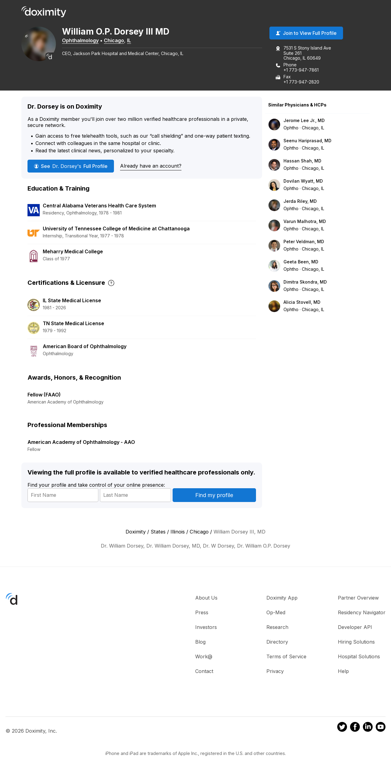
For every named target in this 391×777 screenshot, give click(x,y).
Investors (206, 627)
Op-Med (275, 613)
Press (201, 613)
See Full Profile (71, 166)
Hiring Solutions (356, 642)
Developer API (355, 627)
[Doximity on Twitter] (342, 728)
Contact (204, 671)
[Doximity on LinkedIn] (368, 728)
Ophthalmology (82, 41)
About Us (206, 598)
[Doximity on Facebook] (355, 728)
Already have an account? (150, 166)
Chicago (116, 41)
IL (131, 41)
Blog (200, 642)
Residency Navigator (362, 613)
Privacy (275, 671)
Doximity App (282, 598)
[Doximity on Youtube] (381, 728)
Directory (277, 642)
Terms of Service (286, 657)
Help (343, 671)
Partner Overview (358, 598)
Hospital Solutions (359, 657)
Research (277, 627)
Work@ (203, 657)
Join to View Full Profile (306, 33)
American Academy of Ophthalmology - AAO (81, 442)
